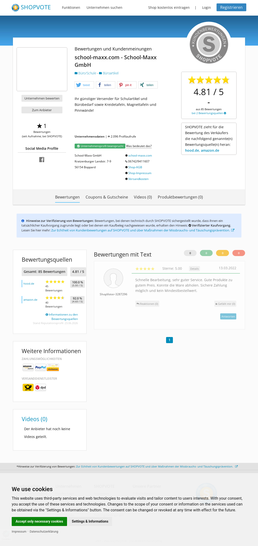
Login (206, 7)
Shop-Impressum (139, 173)
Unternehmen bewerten (42, 98)
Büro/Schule (86, 73)
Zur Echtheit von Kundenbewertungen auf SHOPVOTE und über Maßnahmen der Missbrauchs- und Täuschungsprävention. (142, 230)
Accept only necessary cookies (39, 521)
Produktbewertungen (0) (180, 197)
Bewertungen (67, 197)
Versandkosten (138, 179)
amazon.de (30, 299)
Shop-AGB (135, 167)
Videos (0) (143, 197)
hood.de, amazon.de (202, 150)
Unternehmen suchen (104, 7)
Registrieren (231, 7)
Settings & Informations (90, 521)
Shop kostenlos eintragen (169, 7)
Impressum (19, 531)
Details (194, 268)
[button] (84, 85)
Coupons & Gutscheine (107, 197)
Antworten (228, 316)
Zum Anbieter (42, 110)
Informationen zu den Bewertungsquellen (62, 316)
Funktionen (71, 7)
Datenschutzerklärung (44, 531)
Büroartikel (108, 73)
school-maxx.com (140, 155)
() (225, 304)
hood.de (28, 283)
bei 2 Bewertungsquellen (209, 113)
